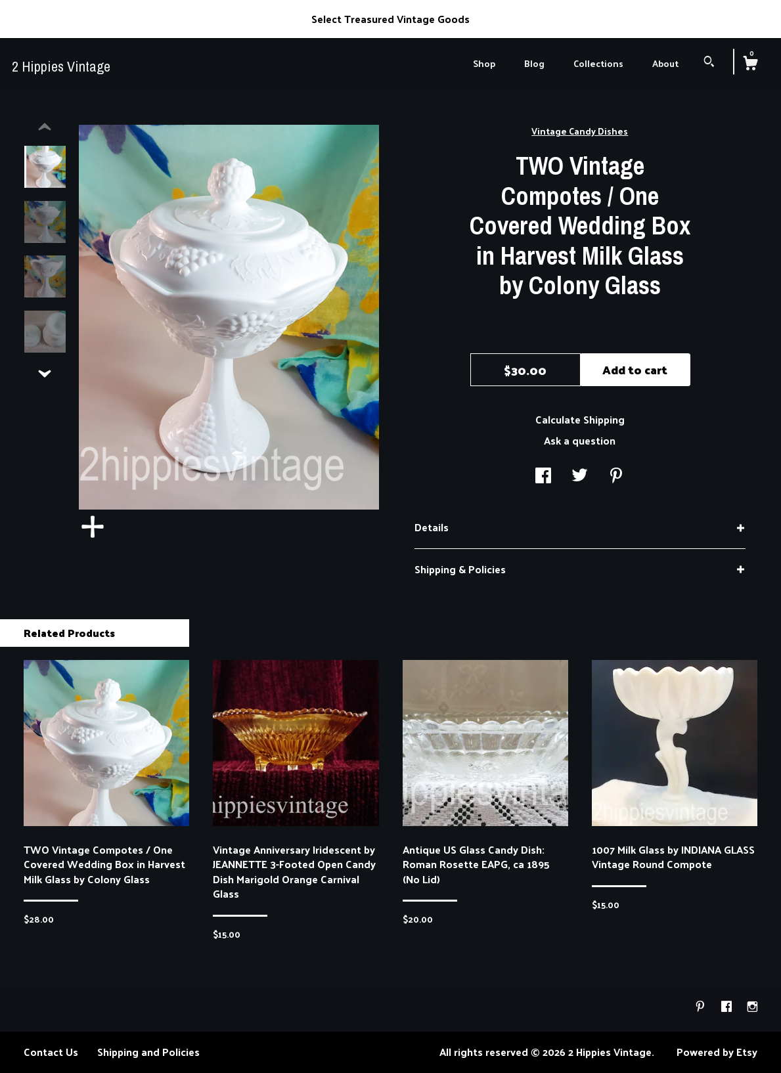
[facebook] (727, 1006)
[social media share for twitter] (579, 476)
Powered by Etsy (717, 1051)
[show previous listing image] (44, 127)
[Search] (709, 62)
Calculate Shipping (580, 419)
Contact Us (51, 1051)
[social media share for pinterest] (616, 476)
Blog (534, 63)
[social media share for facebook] (543, 476)
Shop (484, 63)
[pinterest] (701, 1006)
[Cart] (750, 64)
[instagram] (752, 1006)
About (665, 63)
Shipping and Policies (148, 1051)
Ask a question (579, 440)
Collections (598, 63)
